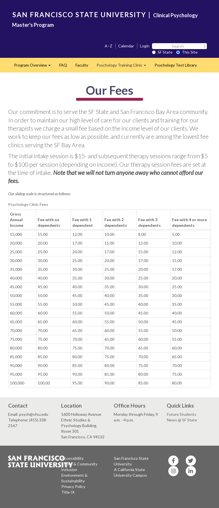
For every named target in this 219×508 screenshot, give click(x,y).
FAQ (63, 65)
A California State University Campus (130, 472)
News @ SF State (182, 419)
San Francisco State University (131, 461)
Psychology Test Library (176, 65)
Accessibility (72, 458)
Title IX (68, 492)
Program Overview (34, 67)
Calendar (126, 45)
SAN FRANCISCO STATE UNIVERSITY (79, 14)
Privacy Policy (73, 486)
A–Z (108, 45)
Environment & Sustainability (74, 478)
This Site (187, 52)
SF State (162, 52)
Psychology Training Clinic (123, 67)
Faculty (81, 65)
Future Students (181, 414)
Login (144, 45)
